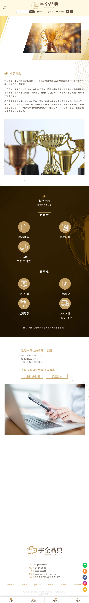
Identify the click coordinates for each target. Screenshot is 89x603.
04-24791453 (32, 355)
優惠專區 (64, 585)
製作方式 (37, 585)
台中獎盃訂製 (36, 592)
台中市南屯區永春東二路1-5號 (47, 577)
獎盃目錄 (55, 376)
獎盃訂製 (26, 592)
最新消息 (77, 585)
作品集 (50, 585)
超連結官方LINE (27, 358)
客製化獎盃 (43, 594)
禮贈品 (24, 585)
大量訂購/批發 (30, 376)
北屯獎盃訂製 (59, 592)
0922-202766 (32, 361)
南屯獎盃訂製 (47, 592)
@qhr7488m (42, 565)
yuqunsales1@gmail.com (45, 574)
